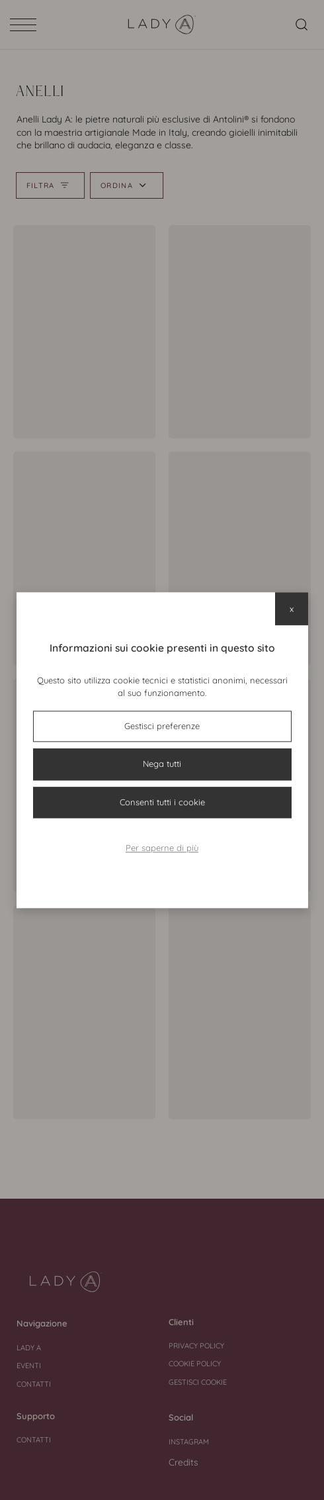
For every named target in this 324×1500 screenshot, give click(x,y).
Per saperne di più (162, 848)
